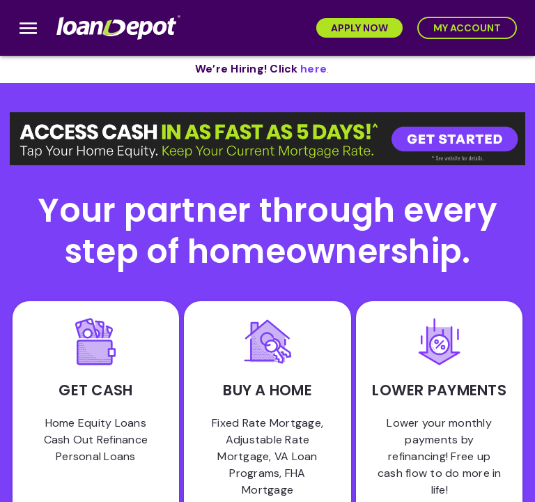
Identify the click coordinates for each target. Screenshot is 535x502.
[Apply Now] (359, 28)
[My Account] (467, 28)
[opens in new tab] (313, 69)
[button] (267, 138)
